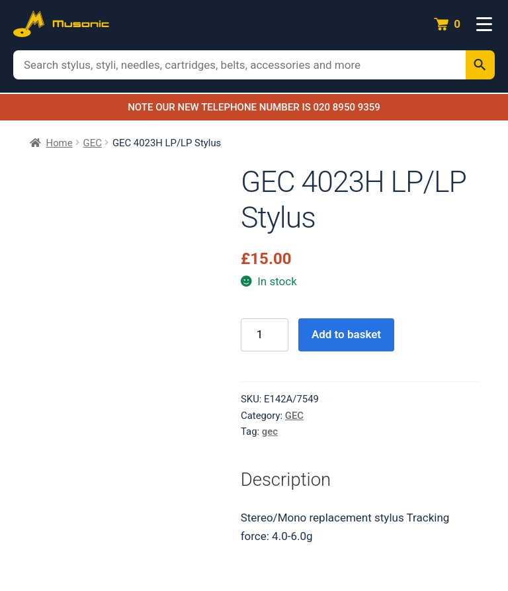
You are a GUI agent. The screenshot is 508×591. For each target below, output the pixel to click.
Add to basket (346, 334)
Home (59, 143)
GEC (92, 143)
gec (270, 431)
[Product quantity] (264, 335)
